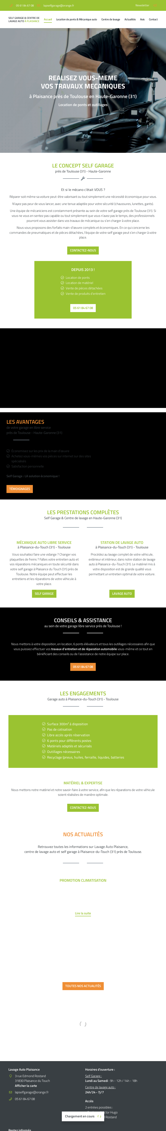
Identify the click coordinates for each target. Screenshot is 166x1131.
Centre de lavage (110, 19)
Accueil (48, 19)
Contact (153, 19)
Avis (142, 19)
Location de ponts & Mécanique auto (76, 19)
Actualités (130, 19)
